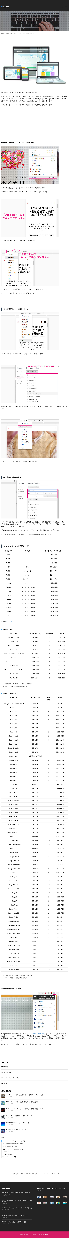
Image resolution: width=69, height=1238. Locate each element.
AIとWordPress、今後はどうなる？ (16, 1130)
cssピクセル (14, 1174)
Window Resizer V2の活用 (9, 1157)
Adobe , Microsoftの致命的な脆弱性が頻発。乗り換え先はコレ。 (24, 1102)
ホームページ (44, 1174)
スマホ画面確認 (32, 1174)
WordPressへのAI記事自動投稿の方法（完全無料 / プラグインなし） (25, 1095)
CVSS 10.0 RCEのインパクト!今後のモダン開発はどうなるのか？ (24, 1109)
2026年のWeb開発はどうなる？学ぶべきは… (19, 1123)
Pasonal (29, 1234)
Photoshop (4, 1066)
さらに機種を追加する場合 (10, 1146)
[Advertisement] (18, 120)
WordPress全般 (6, 1072)
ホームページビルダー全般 (10, 1078)
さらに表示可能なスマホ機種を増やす (13, 1143)
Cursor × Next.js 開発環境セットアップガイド (19, 1116)
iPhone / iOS (7, 1151)
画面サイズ (9, 621)
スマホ (23, 1174)
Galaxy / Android (8, 1154)
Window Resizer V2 (38, 1034)
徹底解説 (4, 1083)
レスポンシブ (55, 1174)
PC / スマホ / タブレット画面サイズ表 (13, 1149)
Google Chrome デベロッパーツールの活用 (14, 1141)
